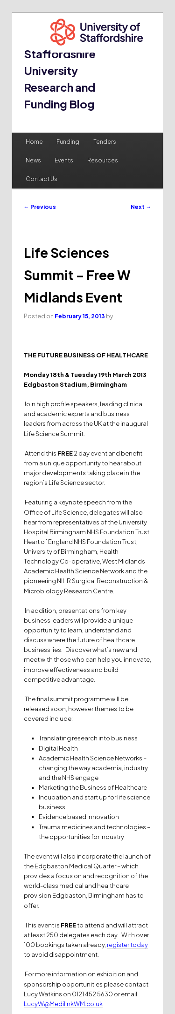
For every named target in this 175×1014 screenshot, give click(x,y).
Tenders (104, 141)
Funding (67, 141)
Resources (102, 160)
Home (34, 141)
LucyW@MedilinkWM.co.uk (63, 1003)
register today (127, 944)
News (33, 160)
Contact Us (41, 178)
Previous (40, 206)
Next (141, 206)
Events (64, 160)
